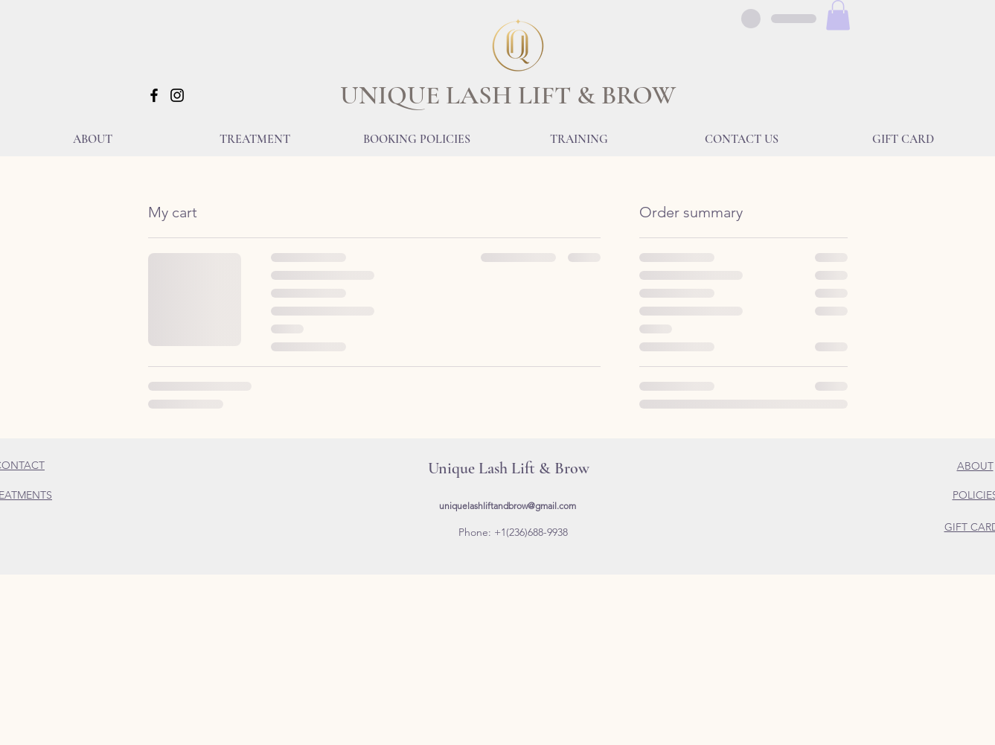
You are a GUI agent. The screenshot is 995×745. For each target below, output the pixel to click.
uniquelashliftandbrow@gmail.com (507, 505)
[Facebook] (154, 95)
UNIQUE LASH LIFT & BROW (508, 95)
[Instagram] (177, 95)
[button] (838, 15)
